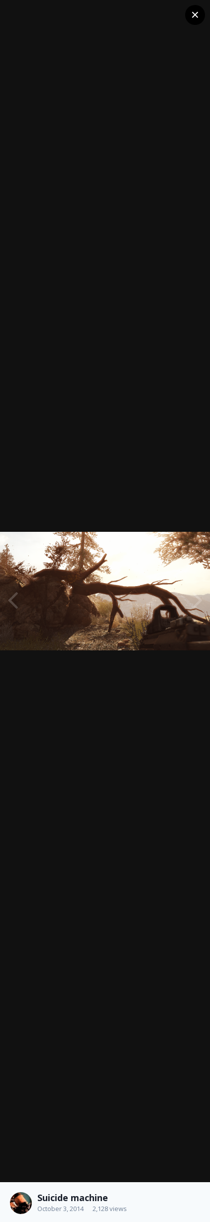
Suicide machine (72, 1198)
